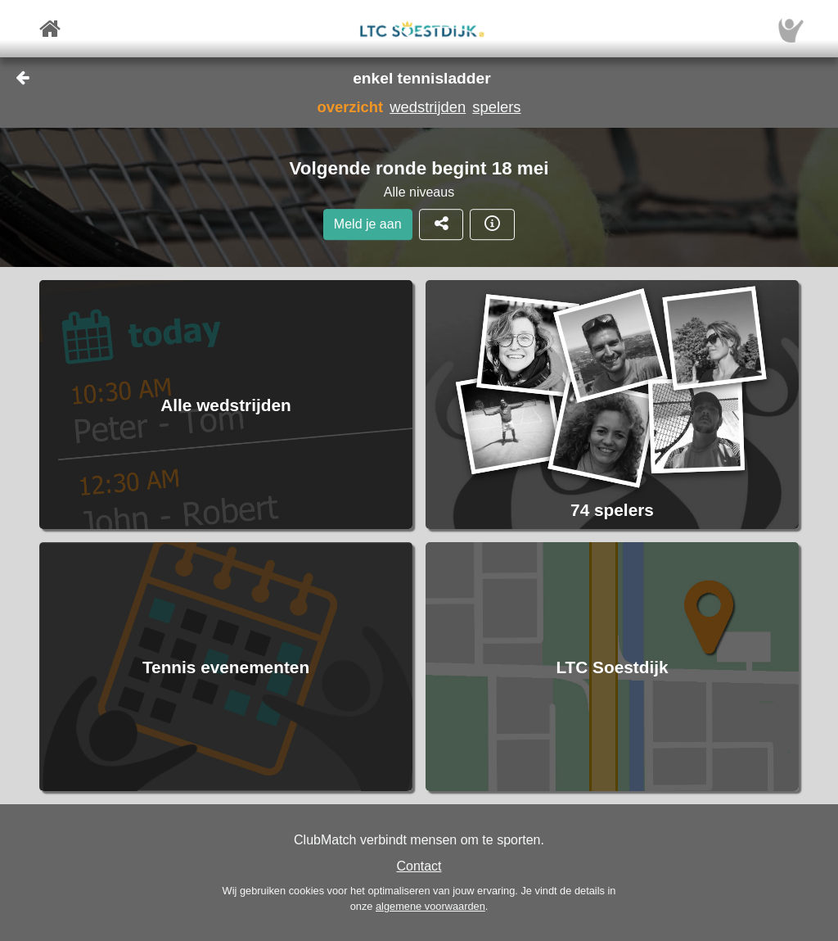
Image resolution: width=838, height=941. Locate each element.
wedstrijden (428, 106)
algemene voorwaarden (430, 906)
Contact (418, 866)
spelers (496, 106)
